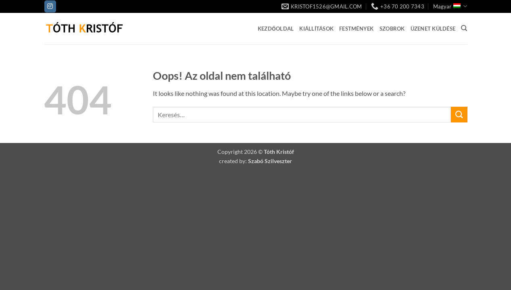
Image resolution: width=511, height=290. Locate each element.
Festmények (356, 28)
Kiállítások (316, 28)
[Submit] (459, 114)
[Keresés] (464, 28)
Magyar (450, 6)
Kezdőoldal (276, 28)
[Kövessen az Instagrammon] (50, 6)
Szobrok (392, 28)
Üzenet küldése (433, 28)
